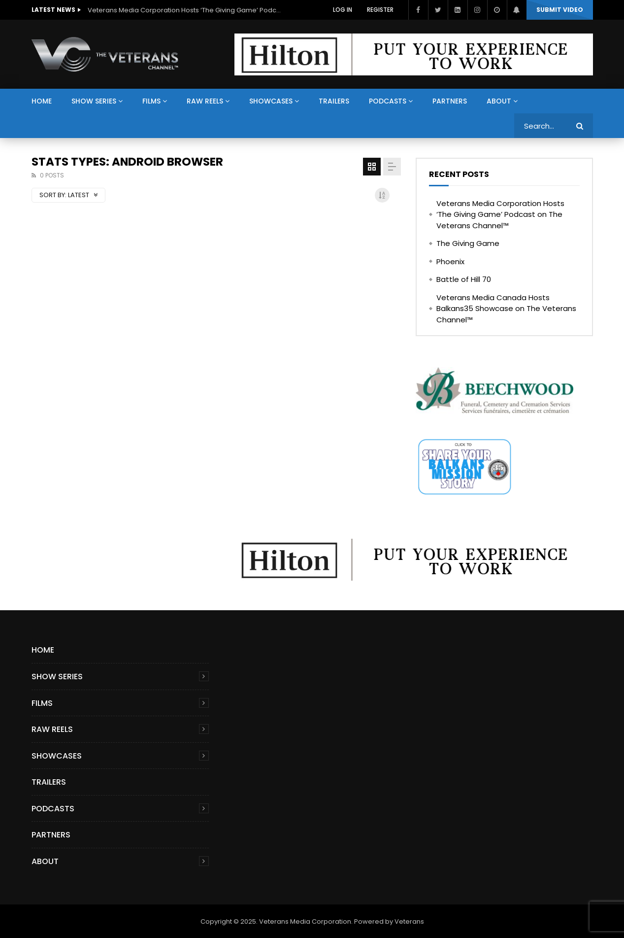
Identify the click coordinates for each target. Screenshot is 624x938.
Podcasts (387, 101)
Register (380, 9)
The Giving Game (467, 243)
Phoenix (450, 261)
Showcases (271, 101)
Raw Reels (205, 101)
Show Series (93, 101)
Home (42, 101)
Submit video (559, 9)
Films (151, 101)
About (499, 101)
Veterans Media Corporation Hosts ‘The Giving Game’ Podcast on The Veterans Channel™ (186, 10)
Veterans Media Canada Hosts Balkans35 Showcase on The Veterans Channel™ (506, 308)
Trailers (334, 101)
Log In (342, 9)
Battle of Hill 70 (463, 279)
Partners (449, 101)
